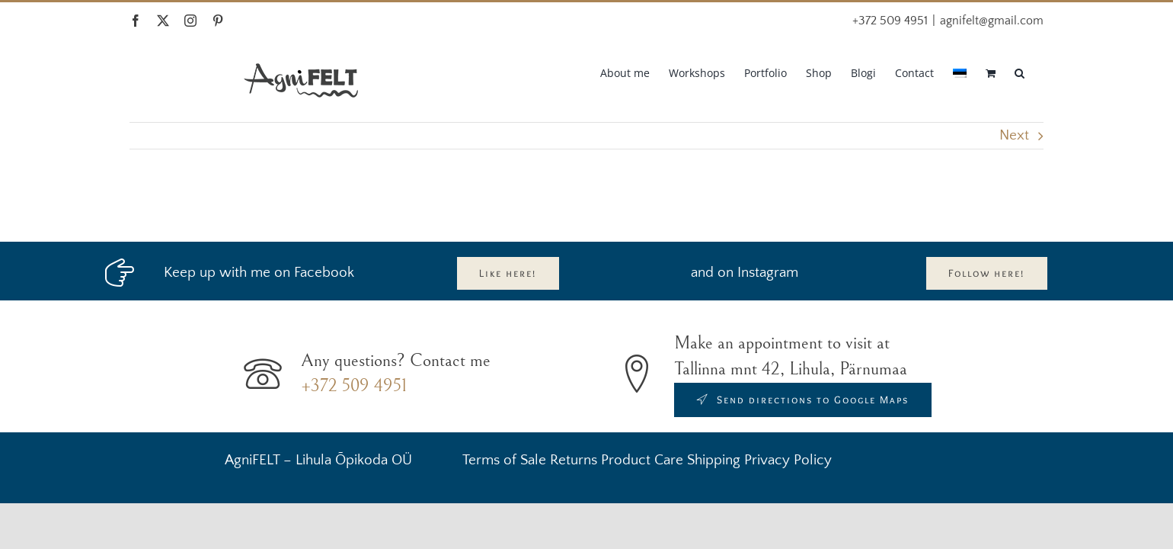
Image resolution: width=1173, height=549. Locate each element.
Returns (573, 460)
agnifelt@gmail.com (992, 20)
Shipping (713, 460)
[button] (1039, 72)
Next (1014, 135)
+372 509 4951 (354, 385)
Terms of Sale (504, 460)
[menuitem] (944, 72)
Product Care (642, 460)
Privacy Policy (788, 460)
